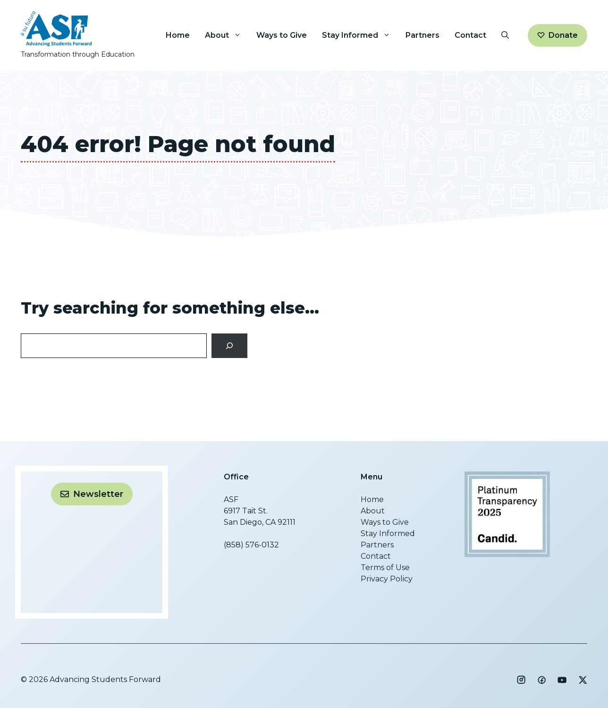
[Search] (229, 345)
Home (178, 35)
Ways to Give (281, 35)
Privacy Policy (387, 578)
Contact (470, 35)
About (227, 35)
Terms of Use (385, 567)
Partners (422, 35)
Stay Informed (360, 35)
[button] (505, 35)
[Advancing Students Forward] (507, 554)
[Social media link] (521, 679)
